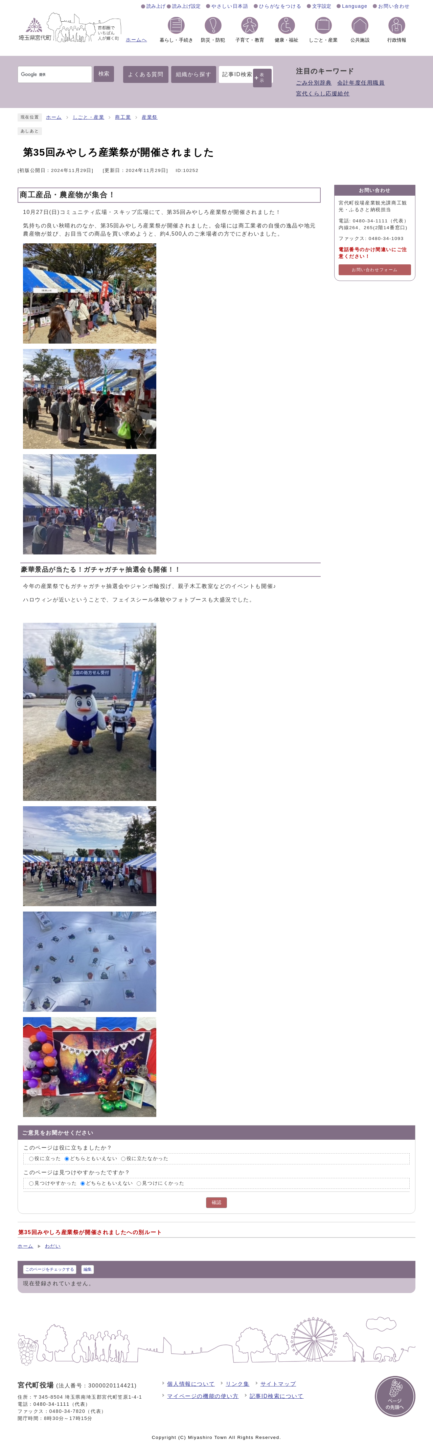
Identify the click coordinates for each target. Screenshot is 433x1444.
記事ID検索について (277, 1396)
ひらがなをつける (280, 6)
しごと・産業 (89, 117)
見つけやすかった (56, 1183)
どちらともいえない (93, 1158)
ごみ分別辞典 (314, 83)
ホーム (54, 117)
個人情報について (191, 1384)
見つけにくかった (163, 1183)
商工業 (123, 117)
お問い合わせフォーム (375, 270)
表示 (262, 78)
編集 (88, 1269)
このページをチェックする (49, 1269)
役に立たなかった (148, 1158)
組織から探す (194, 74)
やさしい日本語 (229, 6)
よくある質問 (146, 74)
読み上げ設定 (186, 6)
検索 (103, 73)
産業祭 (150, 117)
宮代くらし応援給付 (322, 93)
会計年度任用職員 (361, 83)
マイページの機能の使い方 (202, 1396)
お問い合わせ (394, 6)
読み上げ (155, 6)
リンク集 (237, 1384)
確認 (216, 1202)
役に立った (48, 1158)
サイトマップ (278, 1384)
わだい (53, 1246)
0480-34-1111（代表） (62, 1404)
